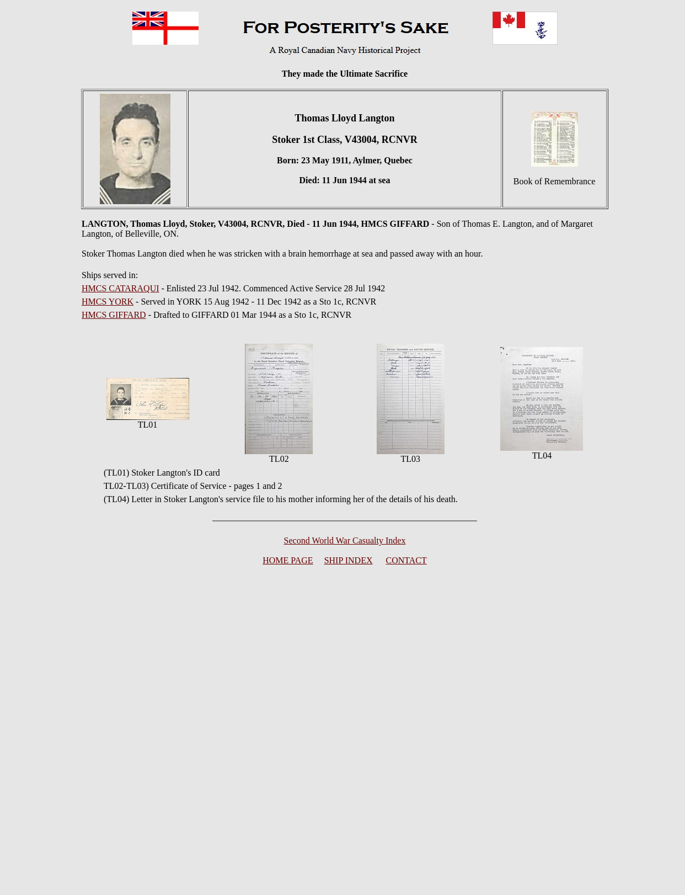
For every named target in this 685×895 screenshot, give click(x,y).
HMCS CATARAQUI (120, 288)
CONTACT (406, 560)
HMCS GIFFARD (114, 314)
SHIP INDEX (348, 560)
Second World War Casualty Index (345, 540)
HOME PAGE (288, 560)
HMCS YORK (107, 301)
